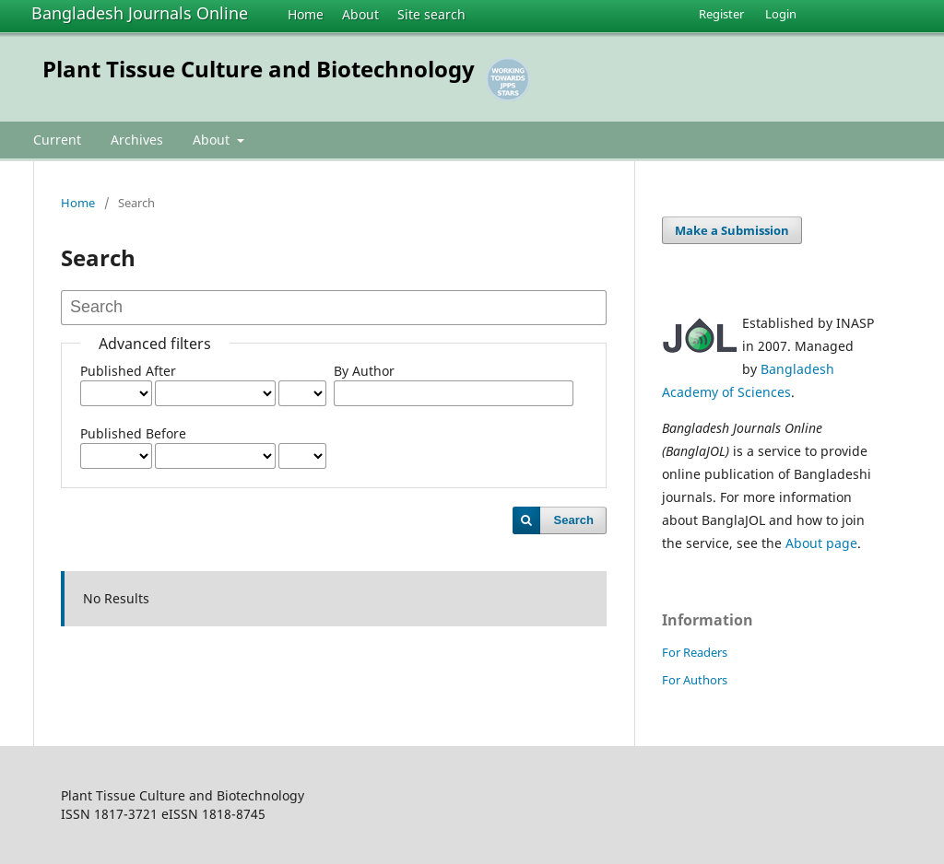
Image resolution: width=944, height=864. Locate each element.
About (360, 14)
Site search (431, 14)
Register (721, 14)
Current (57, 139)
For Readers (694, 652)
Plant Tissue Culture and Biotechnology (258, 68)
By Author (364, 370)
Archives (137, 139)
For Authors (694, 679)
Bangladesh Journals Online (139, 13)
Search (574, 520)
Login (780, 14)
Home (306, 14)
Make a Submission (732, 230)
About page (821, 543)
